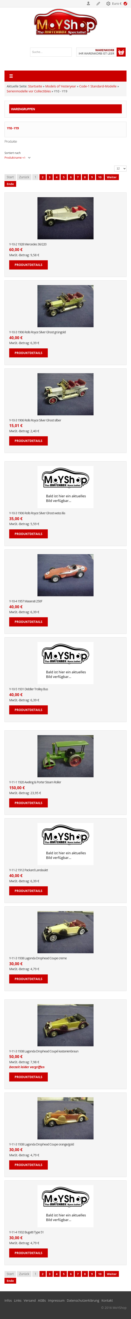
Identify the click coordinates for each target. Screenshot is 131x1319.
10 (100, 177)
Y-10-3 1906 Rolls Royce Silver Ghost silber (35, 420)
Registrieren (98, 3)
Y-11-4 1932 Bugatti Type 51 (26, 1232)
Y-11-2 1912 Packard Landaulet (28, 870)
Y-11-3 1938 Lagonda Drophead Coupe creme (38, 958)
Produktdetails (28, 265)
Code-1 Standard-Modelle (97, 86)
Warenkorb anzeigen (121, 52)
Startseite (35, 86)
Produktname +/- (15, 158)
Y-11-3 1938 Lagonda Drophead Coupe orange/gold (41, 1144)
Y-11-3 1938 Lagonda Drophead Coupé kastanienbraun (43, 1051)
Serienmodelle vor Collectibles (29, 91)
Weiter (112, 177)
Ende (10, 184)
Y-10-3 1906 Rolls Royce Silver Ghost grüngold (37, 332)
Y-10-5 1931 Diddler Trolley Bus (28, 689)
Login (88, 3)
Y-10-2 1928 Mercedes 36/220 (27, 244)
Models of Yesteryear (60, 86)
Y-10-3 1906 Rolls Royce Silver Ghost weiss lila (37, 513)
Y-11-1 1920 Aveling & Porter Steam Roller (35, 782)
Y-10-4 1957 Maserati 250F (25, 601)
